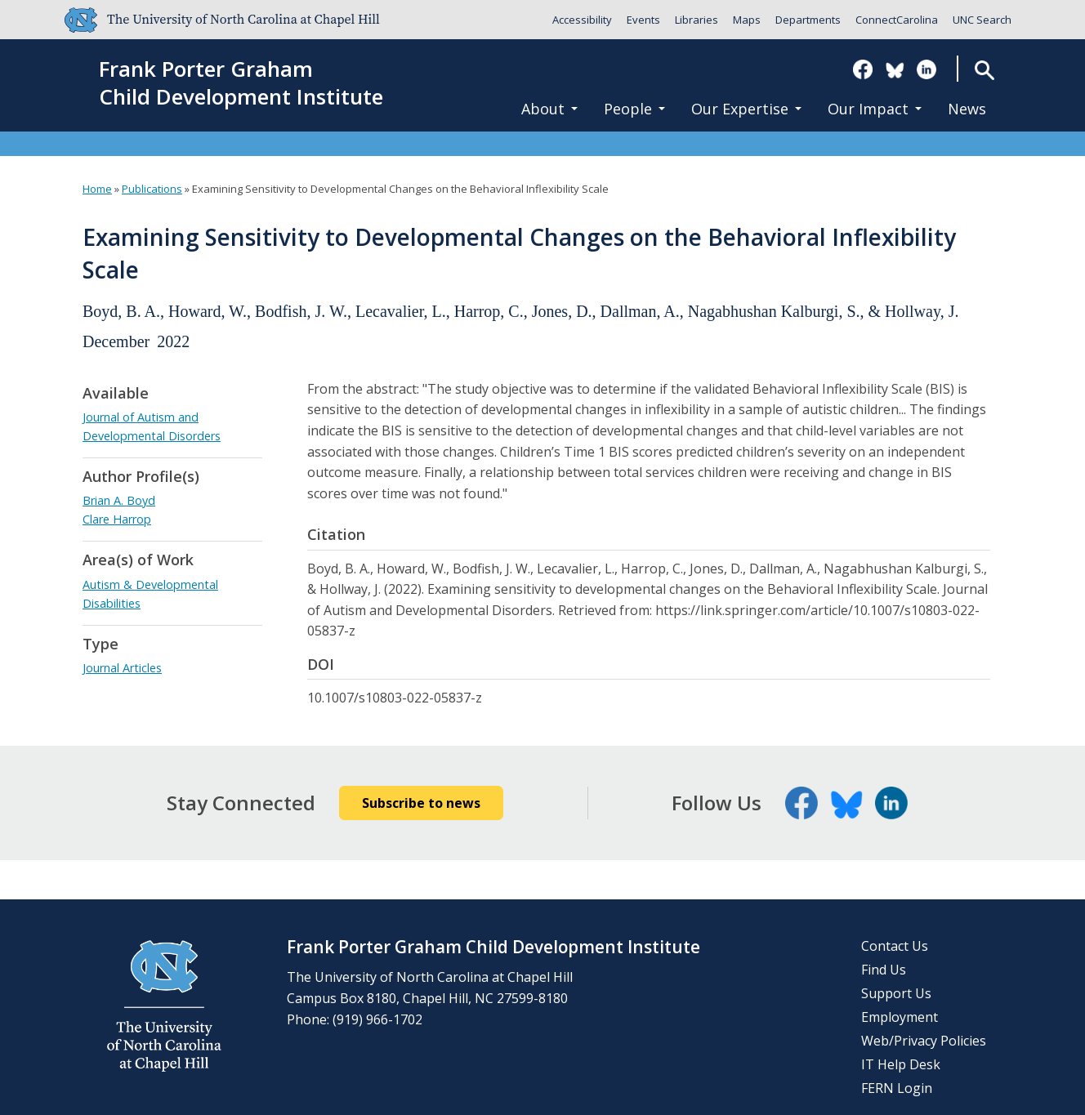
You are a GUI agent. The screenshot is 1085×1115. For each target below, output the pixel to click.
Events (643, 19)
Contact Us (894, 946)
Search (984, 69)
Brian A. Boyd (119, 500)
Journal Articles (122, 668)
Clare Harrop (117, 519)
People (634, 108)
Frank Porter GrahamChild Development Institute (241, 83)
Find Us (883, 970)
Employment (899, 1017)
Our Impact (875, 108)
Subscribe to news (421, 803)
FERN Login (896, 1088)
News (967, 108)
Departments (808, 19)
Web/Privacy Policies (923, 1041)
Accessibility (582, 19)
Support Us (896, 993)
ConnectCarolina (896, 19)
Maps (747, 19)
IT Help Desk (900, 1064)
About (549, 108)
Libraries (696, 19)
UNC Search (982, 19)
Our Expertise (746, 108)
